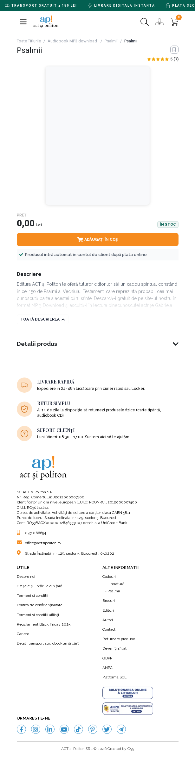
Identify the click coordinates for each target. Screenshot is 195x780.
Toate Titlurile (29, 41)
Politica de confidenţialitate (39, 605)
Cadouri (109, 576)
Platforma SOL (114, 677)
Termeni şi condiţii (32, 595)
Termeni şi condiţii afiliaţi (38, 615)
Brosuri (108, 600)
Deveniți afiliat (114, 648)
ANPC (107, 667)
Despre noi (26, 576)
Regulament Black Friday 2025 (43, 624)
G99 (130, 748)
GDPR (107, 658)
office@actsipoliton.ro (39, 543)
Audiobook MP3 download (73, 41)
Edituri (108, 610)
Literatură (116, 584)
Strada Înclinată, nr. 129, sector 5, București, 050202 (65, 553)
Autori (107, 620)
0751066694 (31, 533)
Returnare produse (118, 639)
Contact (108, 629)
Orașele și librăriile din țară (39, 586)
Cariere (23, 634)
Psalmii (111, 41)
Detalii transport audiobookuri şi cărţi (48, 643)
